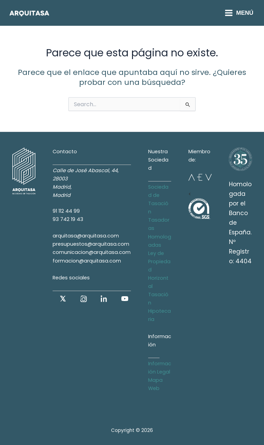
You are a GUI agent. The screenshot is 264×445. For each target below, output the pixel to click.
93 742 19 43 (68, 219)
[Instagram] (83, 298)
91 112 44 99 (66, 211)
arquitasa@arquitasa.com (86, 235)
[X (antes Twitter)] (63, 298)
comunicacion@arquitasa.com (92, 252)
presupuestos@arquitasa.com (91, 244)
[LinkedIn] (104, 298)
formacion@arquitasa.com (87, 260)
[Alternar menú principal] (239, 13)
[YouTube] (125, 298)
